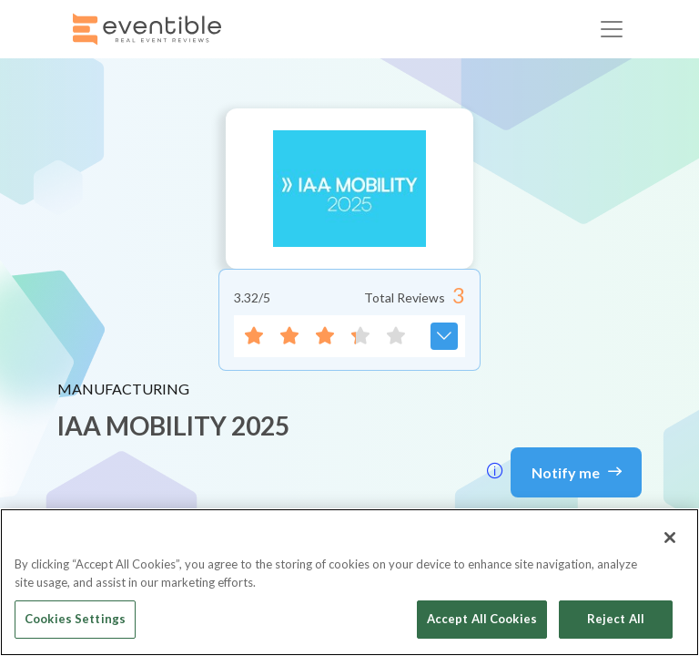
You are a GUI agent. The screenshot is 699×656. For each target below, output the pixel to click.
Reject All (615, 618)
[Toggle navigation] (611, 29)
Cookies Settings (75, 618)
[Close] (670, 538)
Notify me (577, 471)
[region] (349, 582)
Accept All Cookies (482, 618)
